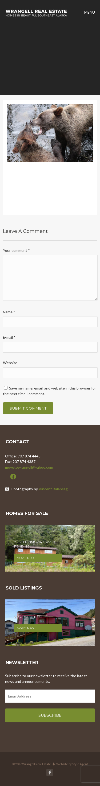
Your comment (16, 250)
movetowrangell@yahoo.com (29, 467)
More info (25, 558)
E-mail (9, 337)
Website (10, 362)
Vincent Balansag (53, 489)
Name (9, 312)
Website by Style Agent (72, 764)
